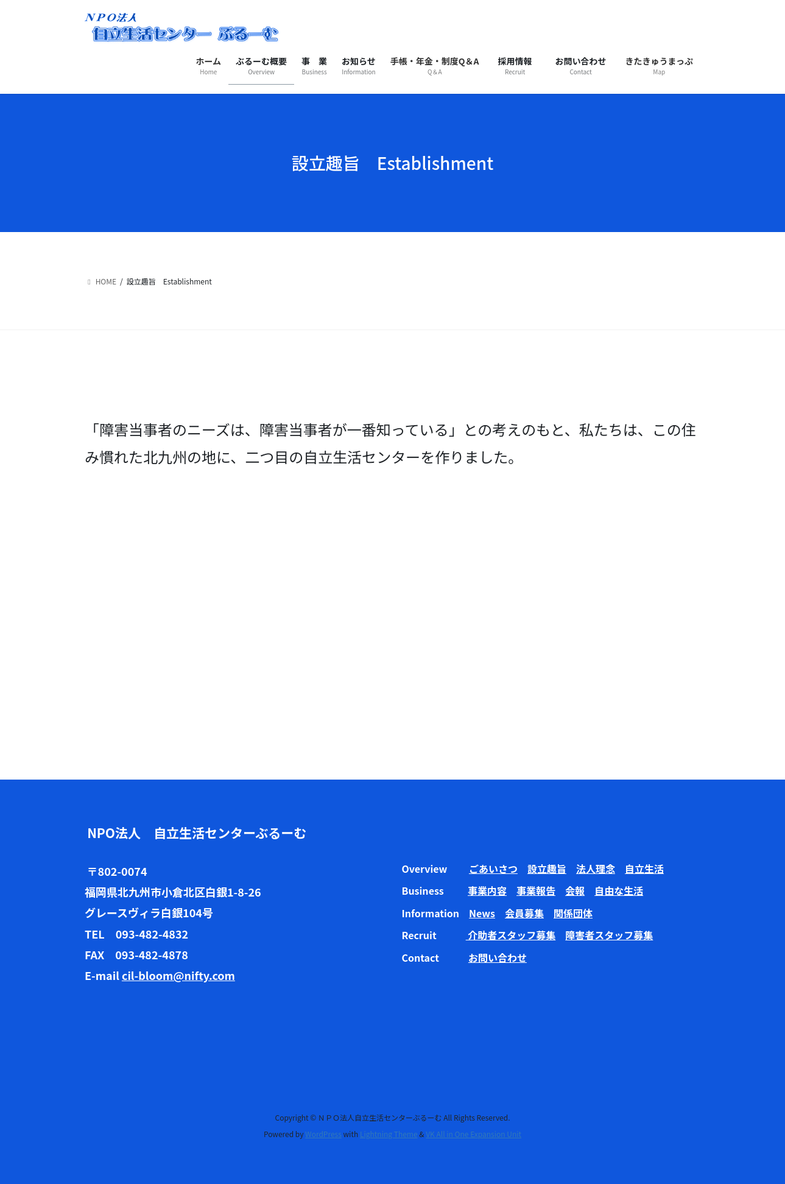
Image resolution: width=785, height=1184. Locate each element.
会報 (575, 890)
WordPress (323, 1134)
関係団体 (573, 913)
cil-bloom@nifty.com (178, 975)
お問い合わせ (497, 957)
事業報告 (535, 890)
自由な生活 (618, 890)
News (482, 913)
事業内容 (487, 890)
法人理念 (595, 868)
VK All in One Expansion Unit (473, 1134)
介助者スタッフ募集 (511, 935)
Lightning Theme (389, 1134)
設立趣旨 (546, 868)
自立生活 (644, 868)
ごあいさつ (493, 868)
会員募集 (524, 913)
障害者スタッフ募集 (609, 935)
